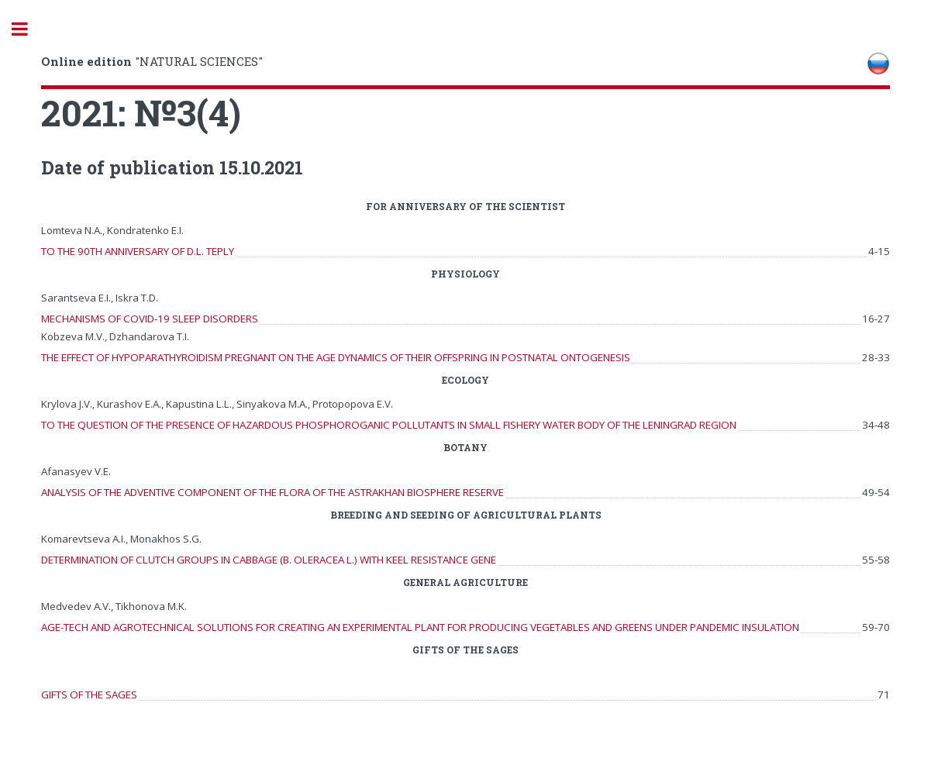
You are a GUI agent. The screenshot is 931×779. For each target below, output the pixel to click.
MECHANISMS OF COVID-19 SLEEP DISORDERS (149, 319)
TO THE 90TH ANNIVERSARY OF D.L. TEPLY (137, 251)
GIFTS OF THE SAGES (89, 694)
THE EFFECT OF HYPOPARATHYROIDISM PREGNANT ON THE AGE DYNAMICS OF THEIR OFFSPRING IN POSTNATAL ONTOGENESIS (335, 357)
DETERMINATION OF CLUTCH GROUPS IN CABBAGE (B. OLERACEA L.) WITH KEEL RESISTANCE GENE (268, 560)
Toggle (28, 29)
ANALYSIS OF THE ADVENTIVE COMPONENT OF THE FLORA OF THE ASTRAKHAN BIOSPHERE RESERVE (272, 492)
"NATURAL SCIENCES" (152, 61)
